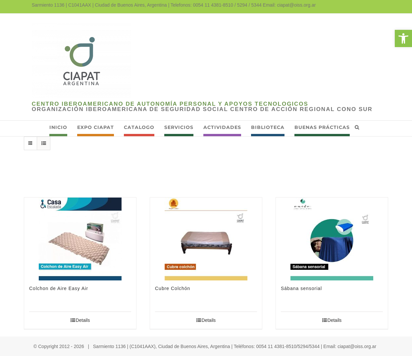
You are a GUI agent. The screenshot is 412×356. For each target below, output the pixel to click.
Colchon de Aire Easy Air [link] (58, 288)
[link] (403, 38)
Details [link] (83, 320)
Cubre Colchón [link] (172, 288)
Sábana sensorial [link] (301, 288)
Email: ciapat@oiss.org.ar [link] (289, 5)
